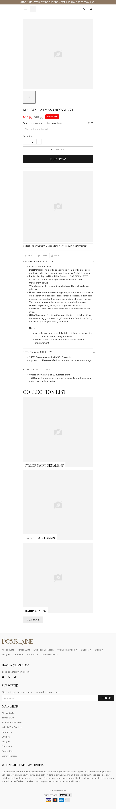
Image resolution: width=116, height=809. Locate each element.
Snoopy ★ (86, 649)
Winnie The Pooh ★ (67, 649)
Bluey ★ (6, 654)
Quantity (27, 136)
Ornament (40, 245)
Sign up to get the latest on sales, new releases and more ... (32, 692)
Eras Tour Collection (43, 649)
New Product (65, 245)
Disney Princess (50, 654)
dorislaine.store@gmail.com (15, 671)
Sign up (106, 698)
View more (33, 619)
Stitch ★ (99, 649)
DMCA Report (50, 795)
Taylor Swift (24, 649)
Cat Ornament (80, 245)
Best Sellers (52, 245)
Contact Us (32, 654)
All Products (8, 649)
